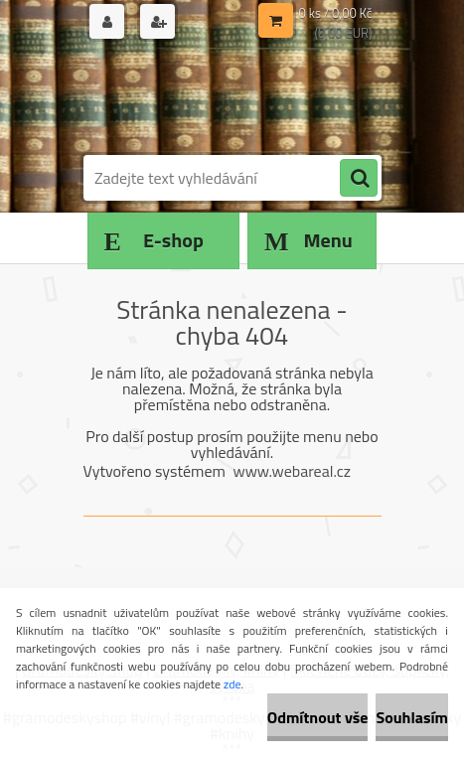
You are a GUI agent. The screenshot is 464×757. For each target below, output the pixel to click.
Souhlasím (412, 717)
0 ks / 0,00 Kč (336, 13)
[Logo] (220, 97)
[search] (359, 179)
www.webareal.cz (291, 471)
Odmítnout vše (318, 717)
